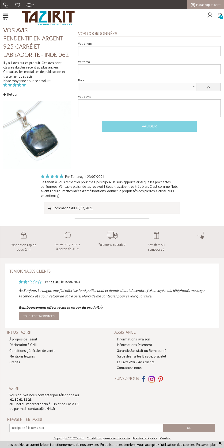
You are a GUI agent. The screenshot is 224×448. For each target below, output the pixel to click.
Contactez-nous (129, 367)
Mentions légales (22, 356)
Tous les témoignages (39, 316)
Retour (10, 94)
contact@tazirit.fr (41, 408)
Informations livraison (133, 339)
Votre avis (84, 97)
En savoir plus (206, 444)
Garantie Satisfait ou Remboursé (141, 350)
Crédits (14, 362)
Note (81, 80)
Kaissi (55, 282)
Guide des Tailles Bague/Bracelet (141, 356)
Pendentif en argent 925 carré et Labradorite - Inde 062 (36, 46)
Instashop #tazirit (205, 5)
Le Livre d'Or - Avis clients (136, 362)
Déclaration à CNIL (23, 345)
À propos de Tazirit (23, 339)
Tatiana (76, 176)
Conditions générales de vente (32, 350)
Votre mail (84, 62)
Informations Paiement (134, 345)
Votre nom (85, 44)
